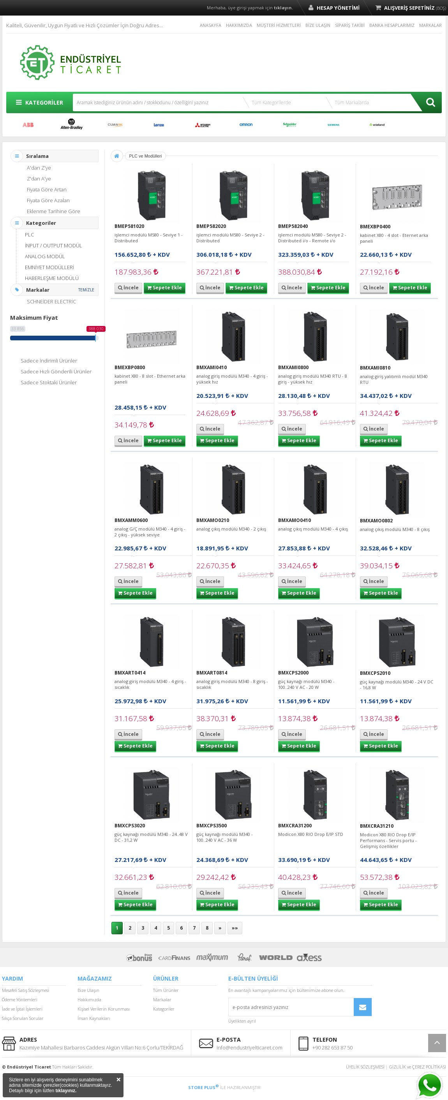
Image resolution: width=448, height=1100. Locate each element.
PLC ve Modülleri (145, 156)
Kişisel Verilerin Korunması (104, 1009)
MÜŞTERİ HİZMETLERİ (279, 25)
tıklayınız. (65, 1090)
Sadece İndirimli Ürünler (49, 360)
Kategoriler (164, 1009)
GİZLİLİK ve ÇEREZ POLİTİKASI (417, 1067)
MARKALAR (430, 25)
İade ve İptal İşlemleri (22, 1009)
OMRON (246, 125)
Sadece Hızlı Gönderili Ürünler (56, 371)
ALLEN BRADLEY (71, 125)
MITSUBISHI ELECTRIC (202, 125)
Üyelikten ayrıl (242, 1021)
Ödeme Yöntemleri (19, 999)
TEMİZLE (86, 290)
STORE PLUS (203, 1087)
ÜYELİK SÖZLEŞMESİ (365, 1067)
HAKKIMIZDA (239, 25)
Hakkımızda (89, 999)
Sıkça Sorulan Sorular (23, 1018)
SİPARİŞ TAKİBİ (350, 25)
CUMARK (115, 125)
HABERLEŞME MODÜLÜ (52, 278)
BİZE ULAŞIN (317, 25)
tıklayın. (283, 8)
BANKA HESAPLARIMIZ (391, 25)
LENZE (159, 125)
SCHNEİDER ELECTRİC (290, 125)
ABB (28, 125)
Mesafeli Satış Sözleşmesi (25, 990)
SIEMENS (333, 125)
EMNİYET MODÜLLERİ (49, 267)
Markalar (162, 999)
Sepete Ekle (164, 287)
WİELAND (377, 125)
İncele (128, 287)
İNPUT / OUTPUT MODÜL (53, 245)
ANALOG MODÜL (45, 256)
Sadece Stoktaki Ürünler (49, 382)
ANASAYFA (210, 25)
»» (235, 928)
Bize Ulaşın (88, 990)
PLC (29, 234)
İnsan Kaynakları (94, 1018)
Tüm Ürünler (166, 990)
